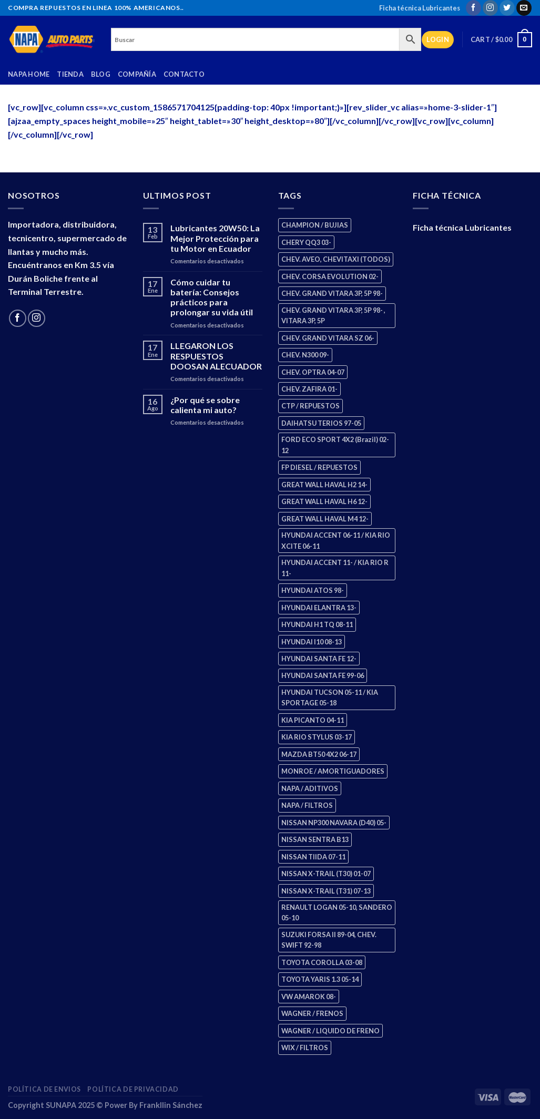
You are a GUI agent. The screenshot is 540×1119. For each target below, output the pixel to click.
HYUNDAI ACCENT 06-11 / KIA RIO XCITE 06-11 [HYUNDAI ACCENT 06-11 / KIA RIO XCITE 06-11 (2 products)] (335, 540)
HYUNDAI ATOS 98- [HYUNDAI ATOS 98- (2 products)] (312, 590)
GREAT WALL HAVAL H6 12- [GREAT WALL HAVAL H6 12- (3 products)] (324, 501)
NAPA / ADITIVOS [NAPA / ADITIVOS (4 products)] (309, 788)
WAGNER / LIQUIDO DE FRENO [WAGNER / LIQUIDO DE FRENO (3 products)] (330, 1030)
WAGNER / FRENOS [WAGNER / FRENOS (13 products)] (312, 1013)
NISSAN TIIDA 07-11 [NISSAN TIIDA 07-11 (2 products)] (313, 857)
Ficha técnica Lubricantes (419, 8)
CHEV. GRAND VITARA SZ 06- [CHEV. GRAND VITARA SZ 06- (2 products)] (327, 338)
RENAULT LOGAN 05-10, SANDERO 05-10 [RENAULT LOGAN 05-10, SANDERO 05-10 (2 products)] (336, 912)
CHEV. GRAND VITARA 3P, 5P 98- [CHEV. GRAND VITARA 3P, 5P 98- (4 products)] (332, 293)
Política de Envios (44, 1089)
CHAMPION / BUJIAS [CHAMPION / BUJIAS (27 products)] (314, 225)
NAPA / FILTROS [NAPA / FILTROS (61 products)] (307, 805)
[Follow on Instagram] (490, 8)
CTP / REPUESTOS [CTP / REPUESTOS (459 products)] (310, 406)
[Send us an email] (524, 8)
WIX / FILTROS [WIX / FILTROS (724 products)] (304, 1047)
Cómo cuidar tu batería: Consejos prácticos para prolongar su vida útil (211, 297)
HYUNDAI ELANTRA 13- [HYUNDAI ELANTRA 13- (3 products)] (318, 607)
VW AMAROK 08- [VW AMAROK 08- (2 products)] (308, 996)
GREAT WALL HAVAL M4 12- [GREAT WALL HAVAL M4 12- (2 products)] (325, 519)
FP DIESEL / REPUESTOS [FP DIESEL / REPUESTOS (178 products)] (319, 467)
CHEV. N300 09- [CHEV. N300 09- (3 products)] (305, 355)
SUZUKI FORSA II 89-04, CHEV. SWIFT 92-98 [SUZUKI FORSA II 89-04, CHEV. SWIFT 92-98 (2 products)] (328, 939)
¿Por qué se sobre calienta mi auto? (205, 405)
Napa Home (28, 74)
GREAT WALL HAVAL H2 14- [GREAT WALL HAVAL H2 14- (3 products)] (324, 484)
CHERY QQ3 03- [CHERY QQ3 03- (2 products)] (306, 242)
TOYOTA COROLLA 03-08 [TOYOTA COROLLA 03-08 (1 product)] (321, 962)
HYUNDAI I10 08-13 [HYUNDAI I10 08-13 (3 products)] (311, 642)
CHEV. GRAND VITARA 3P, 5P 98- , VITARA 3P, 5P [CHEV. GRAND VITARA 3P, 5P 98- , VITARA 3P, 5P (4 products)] (333, 315)
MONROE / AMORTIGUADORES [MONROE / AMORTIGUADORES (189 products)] (332, 771)
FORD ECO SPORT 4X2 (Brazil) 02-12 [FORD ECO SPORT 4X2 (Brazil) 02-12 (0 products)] (335, 444)
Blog (100, 74)
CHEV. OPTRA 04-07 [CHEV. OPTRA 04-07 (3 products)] (312, 372)
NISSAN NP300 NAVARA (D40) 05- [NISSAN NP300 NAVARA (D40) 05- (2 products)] (333, 822)
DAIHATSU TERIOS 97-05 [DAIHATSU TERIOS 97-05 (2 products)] (321, 423)
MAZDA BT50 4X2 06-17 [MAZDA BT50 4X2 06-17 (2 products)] (318, 754)
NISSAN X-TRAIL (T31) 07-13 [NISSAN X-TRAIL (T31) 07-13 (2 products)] (326, 891)
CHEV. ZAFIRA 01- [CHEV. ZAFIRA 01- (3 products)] (309, 389)
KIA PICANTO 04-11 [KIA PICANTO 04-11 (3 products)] (312, 720)
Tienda (70, 74)
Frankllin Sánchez (170, 1105)
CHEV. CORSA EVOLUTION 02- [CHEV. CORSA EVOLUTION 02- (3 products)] (330, 276)
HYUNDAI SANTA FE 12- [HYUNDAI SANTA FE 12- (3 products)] (318, 658)
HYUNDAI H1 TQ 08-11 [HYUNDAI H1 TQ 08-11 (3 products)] (317, 624)
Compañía (137, 74)
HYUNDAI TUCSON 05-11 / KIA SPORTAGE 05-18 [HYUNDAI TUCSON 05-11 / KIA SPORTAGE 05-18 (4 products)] (329, 697)
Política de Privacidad (132, 1089)
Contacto (184, 74)
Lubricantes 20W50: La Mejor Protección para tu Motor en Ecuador (215, 238)
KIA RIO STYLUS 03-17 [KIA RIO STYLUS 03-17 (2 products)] (316, 737)
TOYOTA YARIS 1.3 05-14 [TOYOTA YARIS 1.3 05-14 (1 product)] (320, 979)
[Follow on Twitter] (507, 8)
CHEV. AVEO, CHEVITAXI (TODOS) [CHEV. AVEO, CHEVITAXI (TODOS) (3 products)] (335, 259)
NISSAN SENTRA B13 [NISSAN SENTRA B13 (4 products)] (315, 839)
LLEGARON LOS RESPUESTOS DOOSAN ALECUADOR (216, 356)
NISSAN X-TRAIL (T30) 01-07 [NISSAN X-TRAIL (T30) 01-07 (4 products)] (326, 873)
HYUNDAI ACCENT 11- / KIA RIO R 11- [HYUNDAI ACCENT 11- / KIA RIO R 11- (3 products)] (335, 567)
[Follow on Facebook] (473, 8)
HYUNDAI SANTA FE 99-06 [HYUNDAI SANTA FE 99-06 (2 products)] (322, 675)
